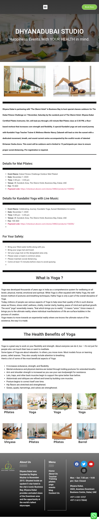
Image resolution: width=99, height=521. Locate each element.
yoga (51, 484)
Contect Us (54, 493)
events (52, 487)
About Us (53, 473)
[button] (45, 7)
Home (52, 471)
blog (51, 490)
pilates (52, 481)
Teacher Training (53, 477)
